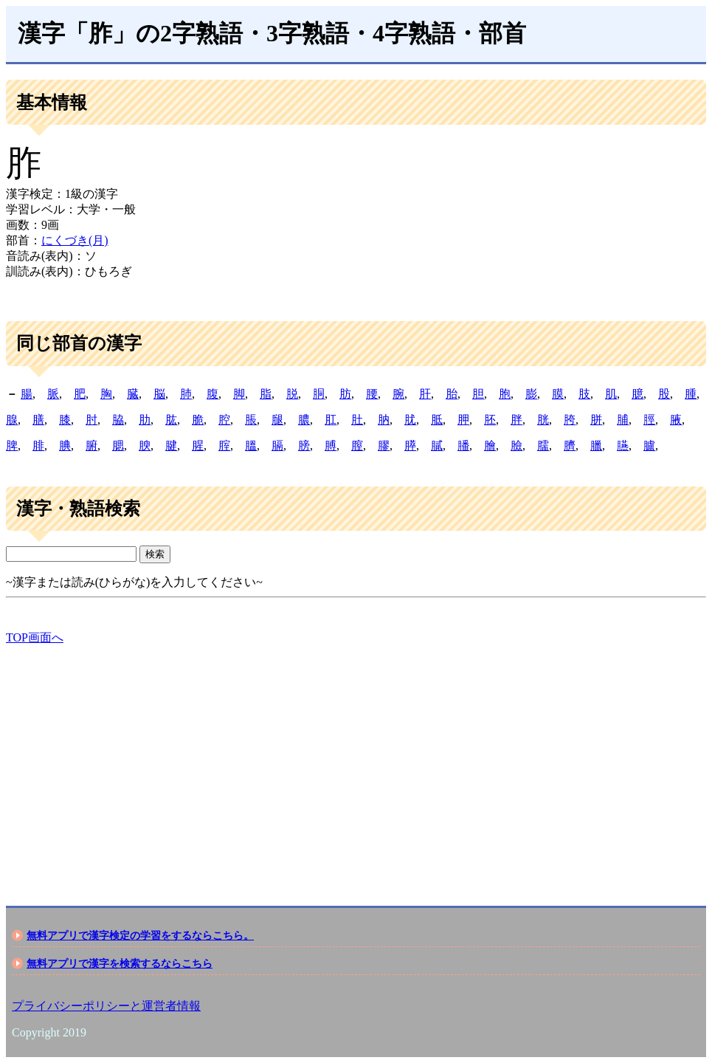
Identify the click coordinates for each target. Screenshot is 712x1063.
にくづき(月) (74, 240)
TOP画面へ (34, 637)
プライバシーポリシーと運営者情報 (106, 1006)
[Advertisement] (356, 762)
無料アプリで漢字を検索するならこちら (119, 963)
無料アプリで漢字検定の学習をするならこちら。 (140, 935)
